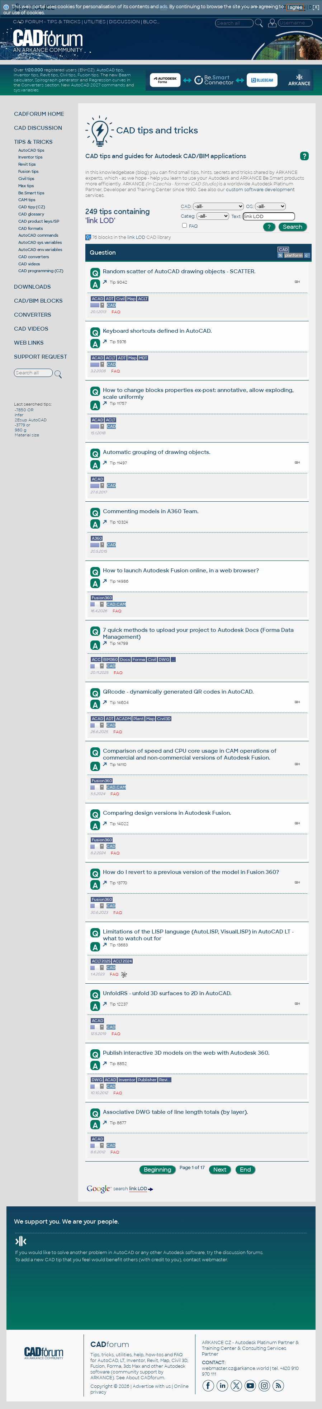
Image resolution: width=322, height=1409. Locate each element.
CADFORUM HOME (39, 113)
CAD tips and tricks (141, 130)
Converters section (40, 85)
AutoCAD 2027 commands (98, 85)
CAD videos (29, 263)
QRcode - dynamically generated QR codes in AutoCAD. (178, 691)
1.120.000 (34, 69)
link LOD (136, 237)
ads (163, 7)
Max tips (26, 185)
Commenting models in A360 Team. (150, 511)
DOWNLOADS (32, 286)
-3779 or (22, 424)
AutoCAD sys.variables (40, 242)
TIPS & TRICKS (33, 141)
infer (19, 414)
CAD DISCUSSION (38, 127)
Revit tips (49, 74)
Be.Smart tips (31, 192)
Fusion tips (88, 74)
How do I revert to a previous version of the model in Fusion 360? (191, 872)
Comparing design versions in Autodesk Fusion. (167, 812)
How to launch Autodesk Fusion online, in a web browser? (181, 570)
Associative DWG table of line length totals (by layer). (175, 1111)
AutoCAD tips (109, 69)
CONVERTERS (32, 314)
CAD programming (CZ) (40, 270)
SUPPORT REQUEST (40, 356)
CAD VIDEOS (31, 328)
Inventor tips (26, 74)
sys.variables (26, 90)
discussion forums (242, 1253)
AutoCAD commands (38, 235)
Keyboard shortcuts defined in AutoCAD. (157, 330)
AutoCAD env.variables (40, 249)
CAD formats (30, 228)
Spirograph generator (57, 79)
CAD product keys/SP (38, 221)
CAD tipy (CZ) (31, 206)
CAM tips (26, 199)
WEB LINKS (29, 342)
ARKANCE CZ (216, 1343)
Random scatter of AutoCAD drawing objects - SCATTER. (179, 271)
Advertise (143, 1386)
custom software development (260, 190)
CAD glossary (31, 214)
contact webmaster (205, 1260)
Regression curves (107, 79)
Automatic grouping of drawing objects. (156, 452)
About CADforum (145, 1378)
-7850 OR (24, 409)
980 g (21, 429)
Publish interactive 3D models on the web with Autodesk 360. (186, 1052)
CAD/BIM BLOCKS (38, 300)
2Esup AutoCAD (31, 419)
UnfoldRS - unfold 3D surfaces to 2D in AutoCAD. (167, 993)
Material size (27, 435)
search (119, 1189)
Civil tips (68, 74)
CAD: (186, 206)
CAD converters (33, 256)
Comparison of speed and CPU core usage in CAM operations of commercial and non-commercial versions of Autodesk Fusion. (189, 754)
